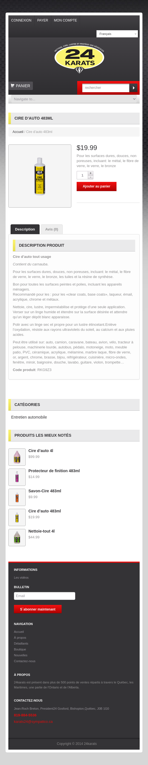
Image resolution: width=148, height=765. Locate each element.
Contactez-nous (24, 661)
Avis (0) (51, 229)
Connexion (21, 20)
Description (25, 229)
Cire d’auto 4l (30, 450)
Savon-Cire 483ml (34, 491)
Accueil (18, 132)
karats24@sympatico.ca (33, 721)
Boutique (20, 649)
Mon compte (65, 20)
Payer (42, 20)
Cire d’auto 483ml (34, 511)
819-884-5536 (25, 715)
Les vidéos (21, 577)
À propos (20, 637)
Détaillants (21, 643)
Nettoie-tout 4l (31, 531)
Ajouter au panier (96, 186)
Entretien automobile (29, 417)
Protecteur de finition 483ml (44, 471)
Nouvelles (20, 655)
